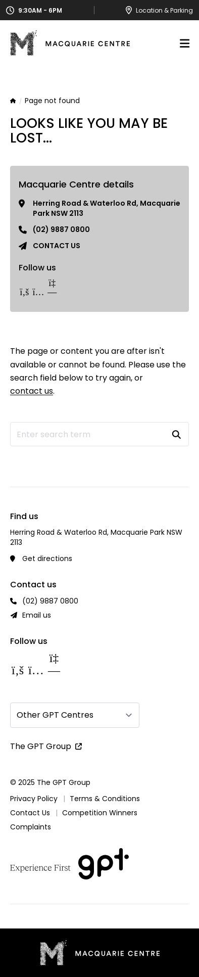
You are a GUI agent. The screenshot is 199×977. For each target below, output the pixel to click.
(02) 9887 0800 (61, 229)
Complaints (30, 827)
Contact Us (30, 813)
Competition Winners (99, 813)
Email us (36, 615)
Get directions (47, 558)
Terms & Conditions (105, 799)
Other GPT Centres (55, 715)
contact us (31, 391)
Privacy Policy (34, 799)
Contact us (56, 246)
